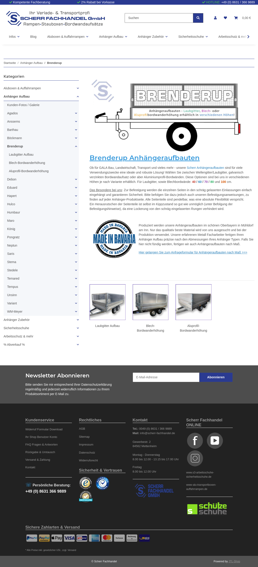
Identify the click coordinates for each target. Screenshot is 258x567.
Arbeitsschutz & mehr (18, 336)
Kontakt (30, 467)
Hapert (12, 196)
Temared (13, 278)
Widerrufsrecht (88, 460)
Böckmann (14, 138)
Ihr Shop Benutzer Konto (41, 437)
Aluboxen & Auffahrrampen (22, 88)
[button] (215, 18)
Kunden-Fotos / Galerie (23, 105)
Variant (12, 303)
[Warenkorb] (242, 18)
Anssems (13, 121)
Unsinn (12, 295)
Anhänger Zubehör (17, 320)
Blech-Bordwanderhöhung (27, 163)
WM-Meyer (14, 311)
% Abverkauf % (14, 344)
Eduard (12, 187)
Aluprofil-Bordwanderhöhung (28, 171)
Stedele (12, 270)
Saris (10, 253)
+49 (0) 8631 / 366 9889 (238, 2)
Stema (11, 262)
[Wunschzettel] (225, 18)
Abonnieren (216, 377)
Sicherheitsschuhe (16, 328)
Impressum (86, 444)
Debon (11, 179)
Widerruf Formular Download (44, 429)
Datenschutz (87, 452)
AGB (82, 428)
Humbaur (13, 212)
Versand (72, 550)
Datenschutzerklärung (96, 384)
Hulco (11, 204)
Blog (33, 36)
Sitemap (84, 436)
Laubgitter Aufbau (107, 326)
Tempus (12, 287)
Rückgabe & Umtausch (40, 452)
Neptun (12, 245)
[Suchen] (159, 18)
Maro (10, 220)
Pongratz (13, 237)
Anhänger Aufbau (17, 96)
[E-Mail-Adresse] (166, 377)
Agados (12, 113)
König (11, 229)
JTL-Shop (234, 561)
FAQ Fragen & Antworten (41, 444)
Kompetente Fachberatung (31, 2)
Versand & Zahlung (37, 459)
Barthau (12, 130)
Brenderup (15, 146)
